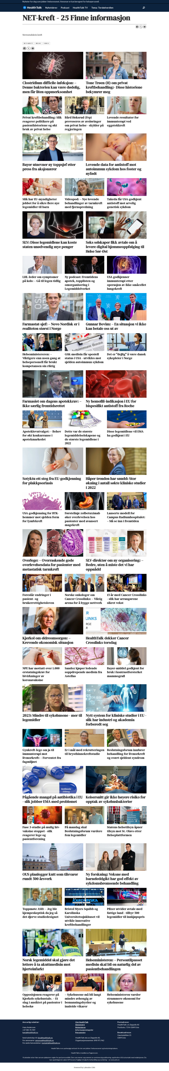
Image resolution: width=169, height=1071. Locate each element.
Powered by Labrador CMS (84, 1067)
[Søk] (144, 8)
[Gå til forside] (32, 7)
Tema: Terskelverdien (102, 7)
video (46, 43)
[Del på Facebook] (137, 27)
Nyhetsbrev (51, 7)
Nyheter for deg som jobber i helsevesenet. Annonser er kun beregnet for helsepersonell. (60, 1)
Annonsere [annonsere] (80, 1024)
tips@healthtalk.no (45, 1038)
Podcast (65, 7)
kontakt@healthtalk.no (51, 1043)
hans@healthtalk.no (30, 1032)
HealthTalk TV (80, 7)
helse (38, 43)
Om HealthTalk (81, 1022)
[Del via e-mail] (144, 27)
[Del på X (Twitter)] (141, 27)
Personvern (80, 1032)
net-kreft (28, 43)
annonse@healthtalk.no (44, 1040)
